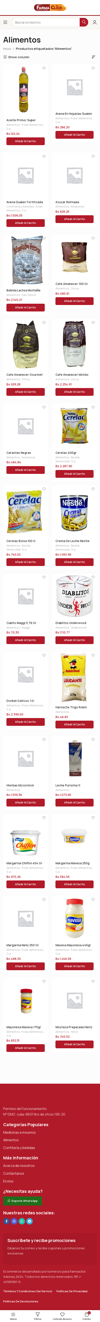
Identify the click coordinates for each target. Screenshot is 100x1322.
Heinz (74, 1032)
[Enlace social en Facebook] (6, 1221)
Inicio (7, 48)
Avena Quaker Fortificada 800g (24, 203)
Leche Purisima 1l (67, 785)
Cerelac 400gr (66, 453)
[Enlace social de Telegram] (29, 1221)
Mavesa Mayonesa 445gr (73, 945)
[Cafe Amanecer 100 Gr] (74, 257)
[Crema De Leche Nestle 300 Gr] (74, 511)
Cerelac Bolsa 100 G (21, 541)
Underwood (79, 627)
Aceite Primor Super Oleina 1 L (21, 122)
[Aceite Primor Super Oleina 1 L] (25, 90)
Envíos (8, 1181)
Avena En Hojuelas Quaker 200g (73, 115)
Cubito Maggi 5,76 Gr (21, 623)
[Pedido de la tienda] (93, 56)
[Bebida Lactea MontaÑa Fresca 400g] (25, 260)
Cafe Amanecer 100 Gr (71, 284)
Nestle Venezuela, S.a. (67, 459)
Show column (18, 57)
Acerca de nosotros (19, 1165)
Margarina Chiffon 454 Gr (24, 863)
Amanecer (77, 206)
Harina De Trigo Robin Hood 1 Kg (71, 709)
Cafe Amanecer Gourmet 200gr (24, 376)
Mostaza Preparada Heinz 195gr (74, 1029)
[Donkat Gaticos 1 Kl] (25, 674)
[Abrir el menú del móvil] (5, 22)
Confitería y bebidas (19, 1147)
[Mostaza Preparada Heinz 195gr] (74, 1000)
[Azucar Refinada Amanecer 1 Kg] (74, 175)
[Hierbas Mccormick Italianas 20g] (25, 758)
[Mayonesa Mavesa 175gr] (25, 1000)
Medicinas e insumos (19, 1132)
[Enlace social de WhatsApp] (22, 1221)
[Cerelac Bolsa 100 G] (25, 511)
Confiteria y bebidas (20, 206)
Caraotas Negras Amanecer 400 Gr (19, 454)
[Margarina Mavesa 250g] (74, 836)
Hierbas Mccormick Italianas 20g (20, 787)
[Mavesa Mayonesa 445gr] (74, 918)
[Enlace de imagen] (24, 1097)
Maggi (26, 627)
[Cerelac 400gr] (74, 425)
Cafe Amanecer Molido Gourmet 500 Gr (71, 376)
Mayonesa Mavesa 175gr (23, 1027)
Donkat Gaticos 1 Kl (20, 701)
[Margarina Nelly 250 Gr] (25, 918)
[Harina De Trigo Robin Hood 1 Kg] (74, 677)
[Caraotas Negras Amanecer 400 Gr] (25, 425)
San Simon (29, 295)
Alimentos (13, 125)
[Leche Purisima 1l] (74, 758)
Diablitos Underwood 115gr (70, 624)
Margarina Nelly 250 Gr (22, 945)
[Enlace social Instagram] (14, 1221)
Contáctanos (13, 1173)
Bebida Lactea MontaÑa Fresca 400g (23, 292)
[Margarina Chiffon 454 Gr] (25, 836)
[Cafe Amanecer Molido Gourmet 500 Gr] (74, 344)
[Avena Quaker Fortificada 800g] (25, 175)
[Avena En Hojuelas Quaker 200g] (74, 86)
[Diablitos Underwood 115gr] (74, 596)
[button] (25, 141)
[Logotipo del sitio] (50, 7)
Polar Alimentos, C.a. (25, 126)
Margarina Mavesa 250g (72, 863)
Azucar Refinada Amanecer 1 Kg (67, 203)
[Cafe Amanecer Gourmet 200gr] (25, 344)
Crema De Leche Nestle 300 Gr (72, 542)
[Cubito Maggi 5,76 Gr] (25, 596)
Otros (75, 288)
